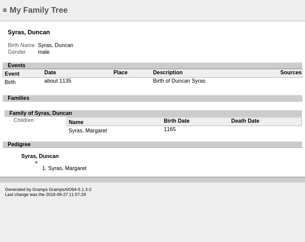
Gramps (40, 189)
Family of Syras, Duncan (40, 113)
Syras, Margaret (88, 130)
